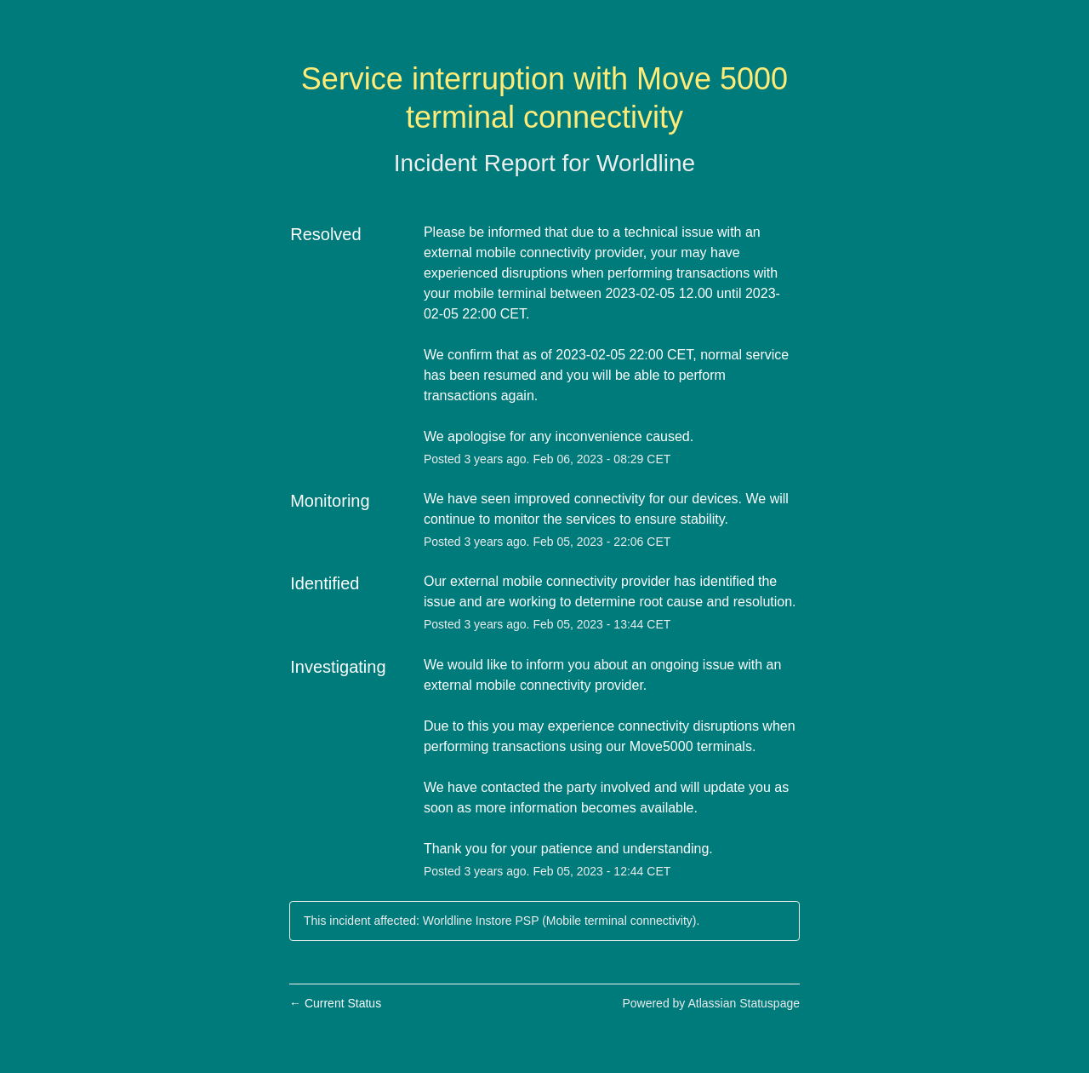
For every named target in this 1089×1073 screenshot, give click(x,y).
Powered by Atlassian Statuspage (711, 1003)
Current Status (335, 1003)
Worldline (645, 163)
